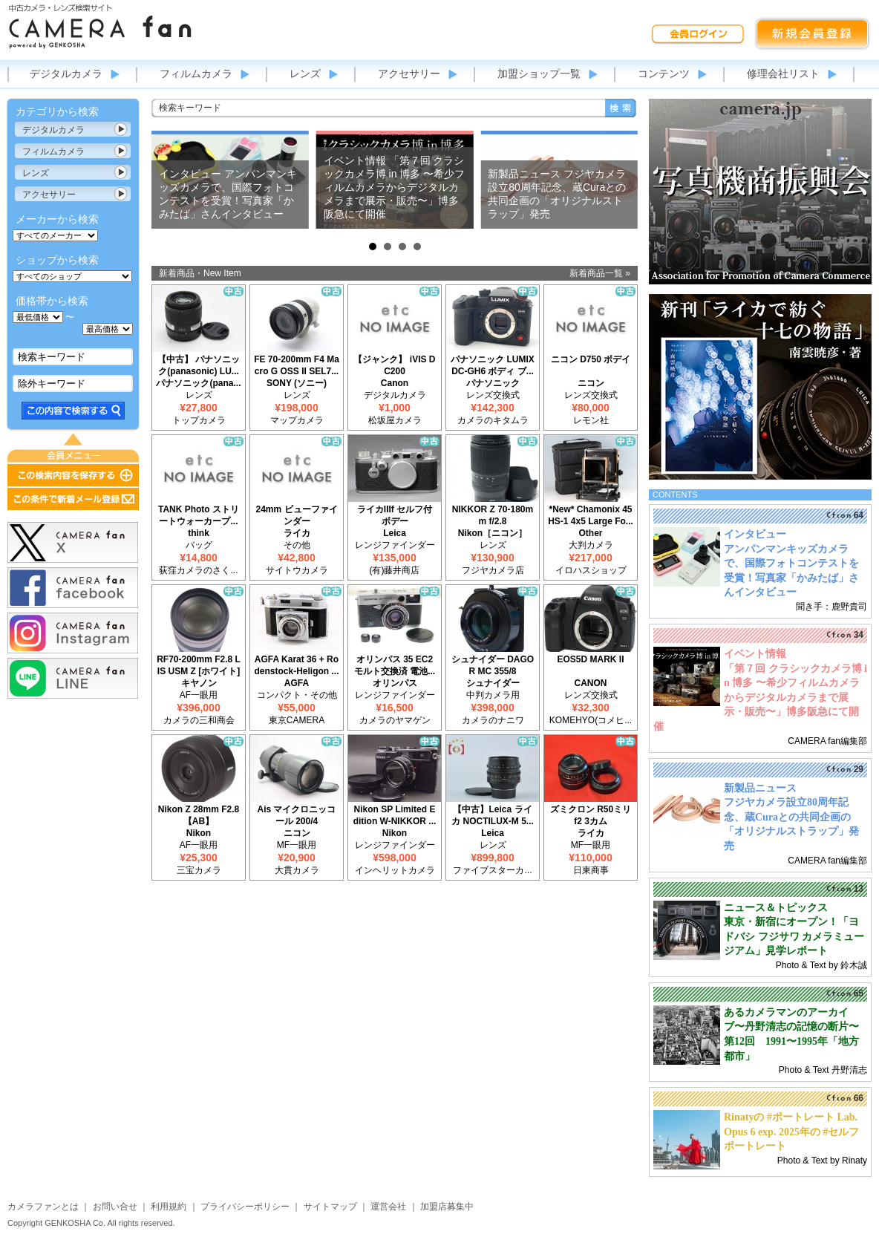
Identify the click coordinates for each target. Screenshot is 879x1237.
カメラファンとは (43, 1206)
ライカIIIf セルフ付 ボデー (394, 515)
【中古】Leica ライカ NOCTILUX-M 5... (492, 815)
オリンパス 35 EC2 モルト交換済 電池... (394, 665)
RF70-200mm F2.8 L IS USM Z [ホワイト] (199, 665)
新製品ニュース (760, 788)
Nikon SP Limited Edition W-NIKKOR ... (395, 815)
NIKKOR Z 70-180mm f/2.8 (492, 515)
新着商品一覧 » (599, 273)
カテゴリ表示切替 (121, 129)
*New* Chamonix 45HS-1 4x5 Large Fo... (590, 515)
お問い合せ (115, 1206)
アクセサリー (409, 73)
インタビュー (755, 534)
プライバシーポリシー (245, 1206)
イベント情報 (755, 653)
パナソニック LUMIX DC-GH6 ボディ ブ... (493, 365)
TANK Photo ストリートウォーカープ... (198, 515)
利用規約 (168, 1206)
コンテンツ (664, 73)
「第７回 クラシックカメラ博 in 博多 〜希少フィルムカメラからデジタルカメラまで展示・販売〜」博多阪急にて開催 (760, 697)
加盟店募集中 (447, 1206)
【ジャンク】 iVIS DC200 (394, 365)
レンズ (305, 73)
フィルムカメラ (196, 73)
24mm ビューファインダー (296, 515)
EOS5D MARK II (590, 659)
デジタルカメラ (66, 73)
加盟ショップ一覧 (539, 73)
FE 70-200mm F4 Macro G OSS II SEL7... (296, 365)
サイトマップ (330, 1206)
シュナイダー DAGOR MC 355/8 (492, 665)
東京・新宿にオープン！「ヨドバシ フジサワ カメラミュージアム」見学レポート (794, 936)
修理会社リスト (783, 73)
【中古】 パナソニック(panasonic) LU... (198, 365)
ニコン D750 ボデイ (590, 359)
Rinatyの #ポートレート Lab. (790, 1117)
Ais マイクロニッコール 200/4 (296, 815)
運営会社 (388, 1206)
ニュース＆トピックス (776, 907)
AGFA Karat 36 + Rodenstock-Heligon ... (296, 665)
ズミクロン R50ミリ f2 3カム (590, 815)
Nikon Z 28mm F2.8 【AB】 (198, 815)
